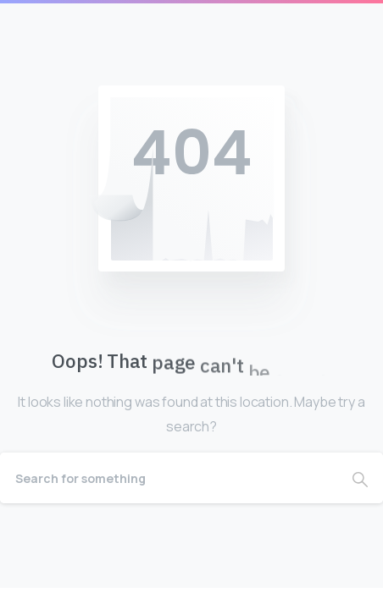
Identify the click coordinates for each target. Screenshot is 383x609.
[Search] (168, 478)
